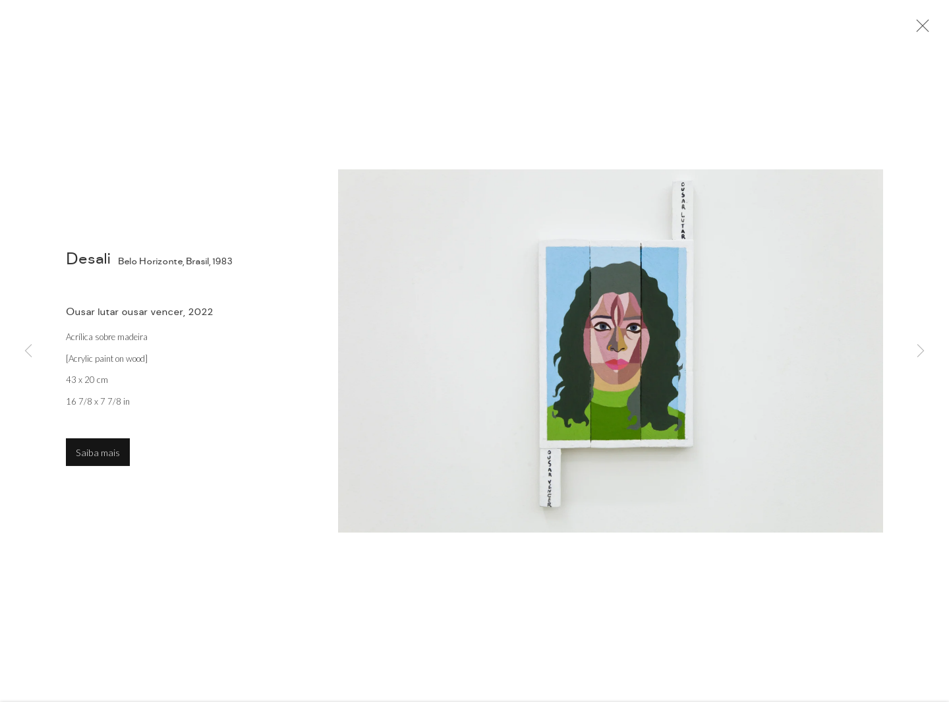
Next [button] (920, 351)
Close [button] (919, 30)
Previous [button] (28, 351)
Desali (88, 261)
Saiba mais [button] (98, 454)
